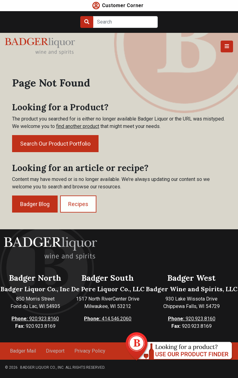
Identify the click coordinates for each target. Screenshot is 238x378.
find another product (77, 126)
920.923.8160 (35, 319)
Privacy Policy (89, 351)
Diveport (55, 351)
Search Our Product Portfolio (55, 143)
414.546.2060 (107, 319)
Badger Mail (23, 351)
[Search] (125, 22)
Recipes (78, 204)
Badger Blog (35, 204)
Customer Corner (122, 5)
